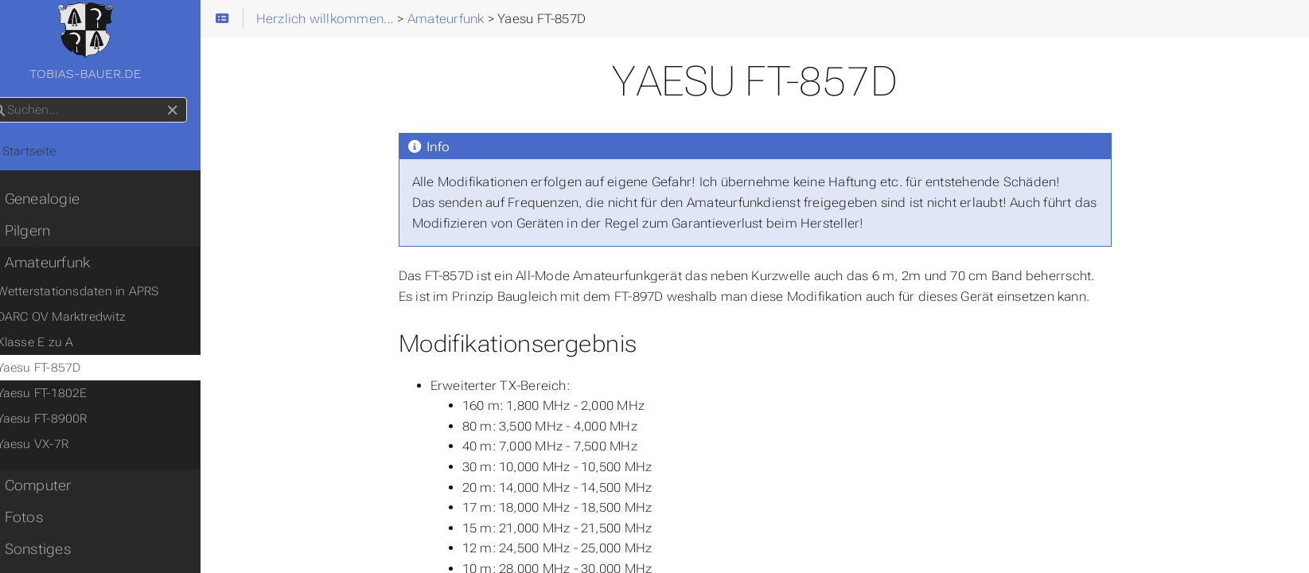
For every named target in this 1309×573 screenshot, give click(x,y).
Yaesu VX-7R (61, 444)
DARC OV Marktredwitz (90, 317)
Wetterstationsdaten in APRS (106, 291)
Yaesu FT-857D (67, 368)
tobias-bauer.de (118, 41)
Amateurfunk (66, 263)
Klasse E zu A (64, 342)
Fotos (42, 517)
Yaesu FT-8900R (70, 418)
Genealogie (61, 199)
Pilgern (46, 231)
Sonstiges (56, 549)
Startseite (49, 151)
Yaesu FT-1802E (70, 393)
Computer (56, 485)
